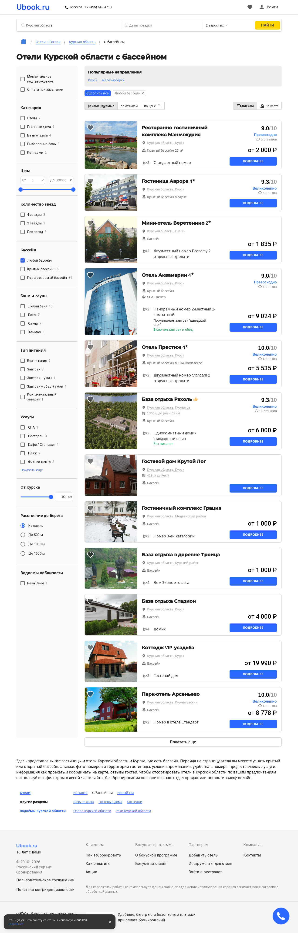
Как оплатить (98, 863)
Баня (34, 315)
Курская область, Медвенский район (176, 516)
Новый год (125, 793)
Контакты (252, 855)
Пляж (34, 453)
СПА (33, 427)
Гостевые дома (110, 802)
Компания (252, 845)
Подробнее (253, 161)
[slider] (20, 189)
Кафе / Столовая (43, 445)
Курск (92, 80)
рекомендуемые (102, 106)
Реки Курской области (133, 811)
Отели (25, 793)
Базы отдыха (83, 802)
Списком (240, 106)
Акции (91, 872)
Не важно (36, 525)
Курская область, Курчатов (168, 407)
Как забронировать (103, 855)
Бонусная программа (154, 845)
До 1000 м (36, 544)
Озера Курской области (92, 811)
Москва (89, 7)
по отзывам (134, 106)
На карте (267, 106)
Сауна (34, 323)
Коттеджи (134, 802)
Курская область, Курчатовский (172, 702)
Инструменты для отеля (210, 863)
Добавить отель (203, 855)
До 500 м (35, 535)
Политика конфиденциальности (45, 889)
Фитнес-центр (41, 462)
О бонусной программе (156, 855)
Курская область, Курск (165, 143)
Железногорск (113, 80)
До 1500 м (36, 553)
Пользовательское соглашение (45, 880)
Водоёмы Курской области (43, 811)
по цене (160, 106)
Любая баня (40, 306)
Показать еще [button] (31, 470)
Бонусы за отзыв (151, 863)
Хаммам (36, 332)
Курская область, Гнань (166, 231)
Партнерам (199, 845)
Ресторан (37, 436)
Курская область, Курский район (173, 563)
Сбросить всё (97, 93)
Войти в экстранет (205, 872)
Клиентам (95, 845)
